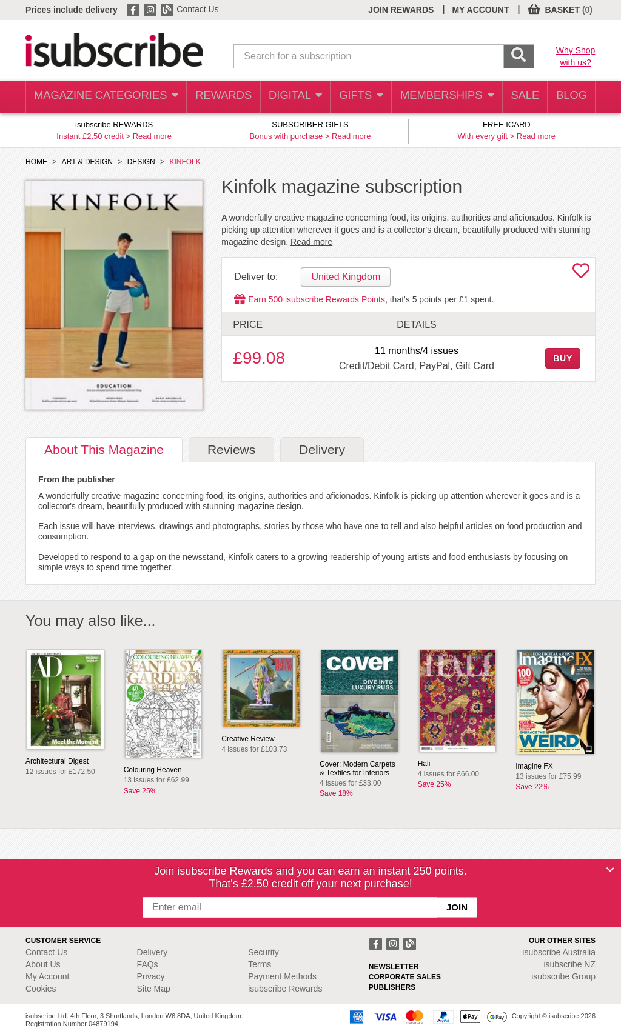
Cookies (40, 988)
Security (263, 952)
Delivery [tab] (322, 449)
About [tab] (104, 449)
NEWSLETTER (394, 966)
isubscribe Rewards (285, 988)
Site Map (153, 988)
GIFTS (355, 97)
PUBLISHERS (392, 987)
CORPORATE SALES (405, 977)
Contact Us (197, 9)
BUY (562, 358)
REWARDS (213, 97)
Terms (259, 964)
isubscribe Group (563, 976)
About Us (43, 964)
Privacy (151, 976)
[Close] (610, 870)
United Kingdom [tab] (345, 277)
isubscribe (559, 952)
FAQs (147, 964)
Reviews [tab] (231, 449)
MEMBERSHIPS (441, 97)
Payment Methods (282, 976)
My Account (47, 976)
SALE (518, 97)
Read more (152, 136)
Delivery (152, 952)
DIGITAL (287, 97)
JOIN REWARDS (401, 10)
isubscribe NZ (569, 964)
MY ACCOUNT (480, 10)
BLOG (569, 97)
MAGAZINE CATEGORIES (101, 97)
